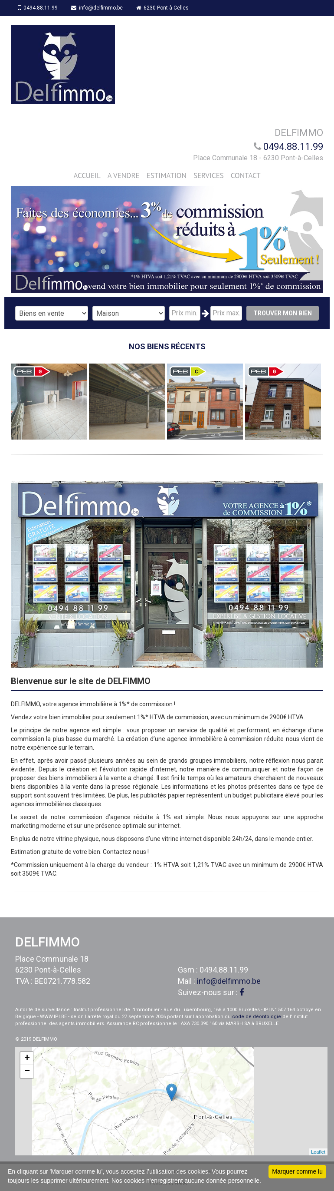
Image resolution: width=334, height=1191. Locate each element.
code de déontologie (256, 1016)
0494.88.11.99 (37, 8)
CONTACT (246, 175)
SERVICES (208, 175)
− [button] (27, 1071)
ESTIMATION (167, 175)
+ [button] (27, 1058)
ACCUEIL (86, 175)
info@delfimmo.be (98, 8)
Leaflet (318, 1152)
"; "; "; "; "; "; (128, 313)
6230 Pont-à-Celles (164, 8)
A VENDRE (124, 175)
